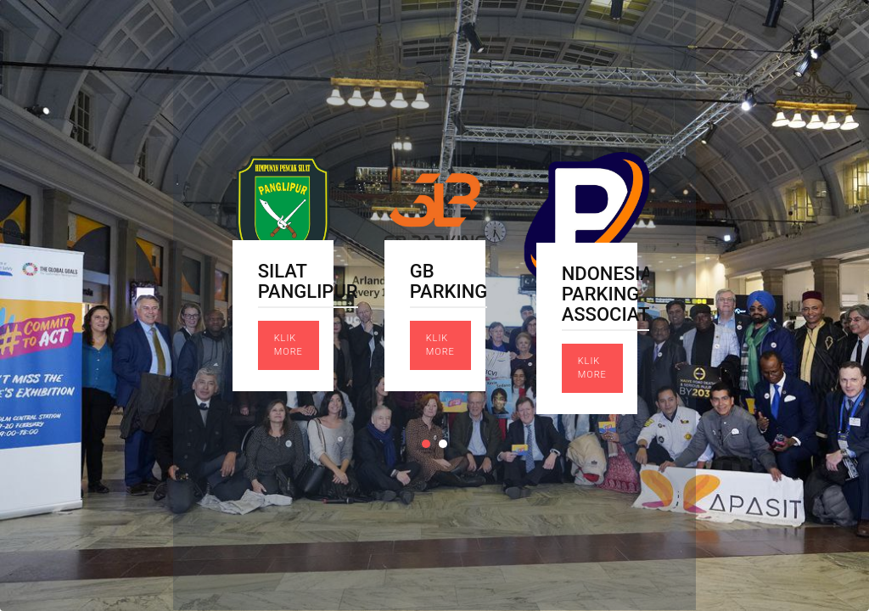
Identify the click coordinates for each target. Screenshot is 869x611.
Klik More (288, 345)
